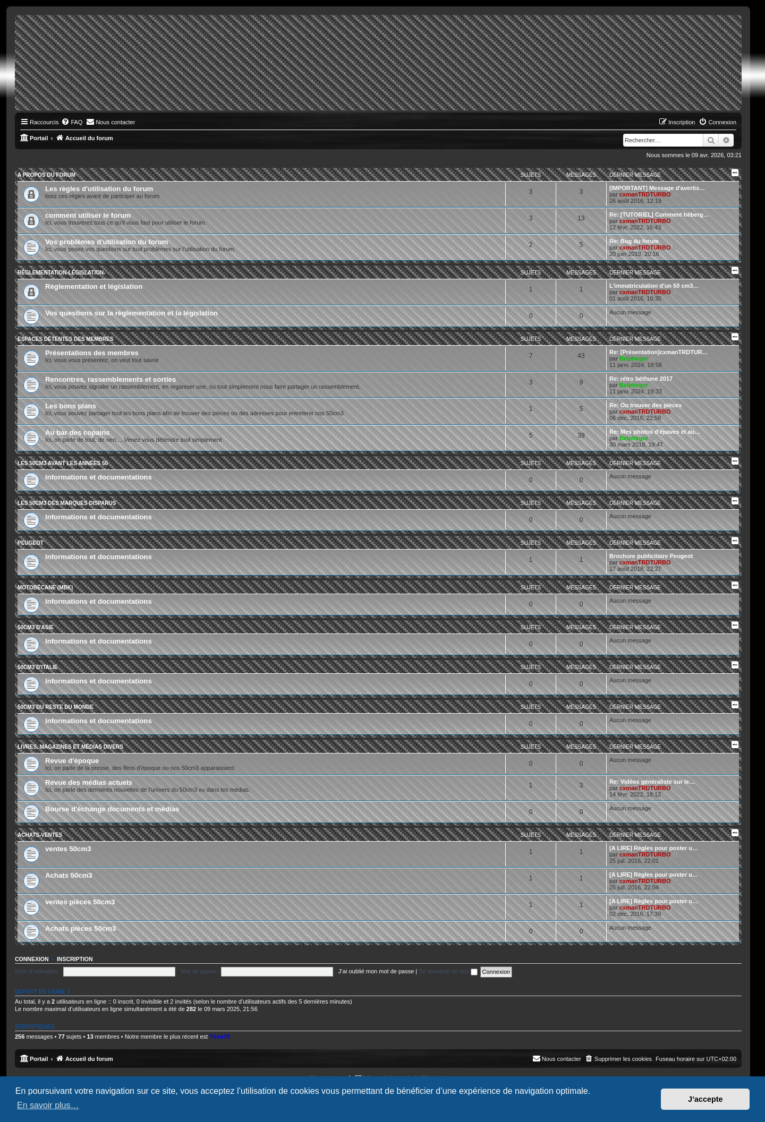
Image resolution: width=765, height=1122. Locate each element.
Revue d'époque (72, 761)
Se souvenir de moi (448, 971)
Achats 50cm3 (68, 875)
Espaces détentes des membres (65, 339)
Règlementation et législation (93, 286)
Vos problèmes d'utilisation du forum (106, 242)
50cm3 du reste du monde (56, 707)
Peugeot (31, 543)
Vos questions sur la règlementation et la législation (131, 313)
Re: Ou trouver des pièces (645, 405)
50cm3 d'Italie (38, 667)
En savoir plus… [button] (48, 1105)
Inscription (75, 959)
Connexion (32, 959)
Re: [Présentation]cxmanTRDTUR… (658, 352)
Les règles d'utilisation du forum (99, 189)
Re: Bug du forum (634, 241)
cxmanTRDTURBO (645, 194)
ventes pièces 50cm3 (80, 902)
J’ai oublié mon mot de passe (376, 971)
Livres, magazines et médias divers (70, 747)
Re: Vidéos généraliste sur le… (652, 781)
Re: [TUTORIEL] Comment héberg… (659, 214)
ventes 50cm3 (68, 849)
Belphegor (633, 358)
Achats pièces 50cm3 (80, 928)
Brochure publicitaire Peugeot (651, 556)
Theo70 (219, 1036)
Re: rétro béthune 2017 (641, 378)
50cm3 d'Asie (36, 627)
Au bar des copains (77, 432)
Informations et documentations (98, 477)
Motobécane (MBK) (45, 587)
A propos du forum (46, 175)
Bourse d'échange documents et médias (112, 809)
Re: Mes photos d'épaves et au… (654, 432)
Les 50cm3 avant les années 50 (63, 463)
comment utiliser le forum (88, 215)
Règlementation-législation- (62, 273)
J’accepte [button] (705, 1099)
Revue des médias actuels (88, 782)
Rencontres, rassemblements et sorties (110, 379)
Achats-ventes (40, 835)
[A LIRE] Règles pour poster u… (653, 848)
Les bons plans (70, 406)
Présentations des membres (92, 353)
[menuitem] (71, 122)
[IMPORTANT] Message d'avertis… (657, 188)
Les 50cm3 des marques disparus (67, 503)
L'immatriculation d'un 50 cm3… (654, 285)
